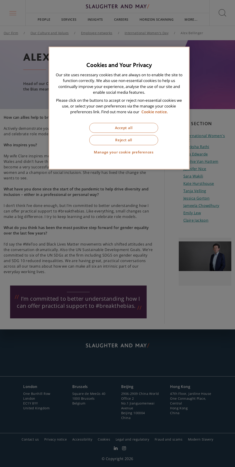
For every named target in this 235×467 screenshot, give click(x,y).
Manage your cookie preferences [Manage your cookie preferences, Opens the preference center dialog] (124, 152)
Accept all (124, 127)
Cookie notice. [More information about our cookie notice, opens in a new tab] (154, 111)
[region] (119, 108)
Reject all (123, 140)
